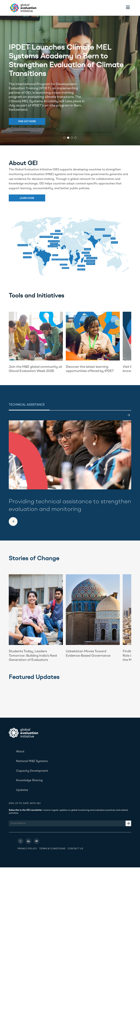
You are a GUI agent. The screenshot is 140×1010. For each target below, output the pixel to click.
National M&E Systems (32, 761)
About (20, 751)
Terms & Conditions (52, 849)
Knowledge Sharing (29, 780)
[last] (128, 415)
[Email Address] (70, 823)
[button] (64, 138)
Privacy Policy (27, 849)
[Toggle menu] (128, 8)
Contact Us (75, 849)
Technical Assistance (27, 404)
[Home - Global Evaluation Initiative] (22, 8)
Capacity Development (32, 771)
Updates (22, 790)
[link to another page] (13, 521)
